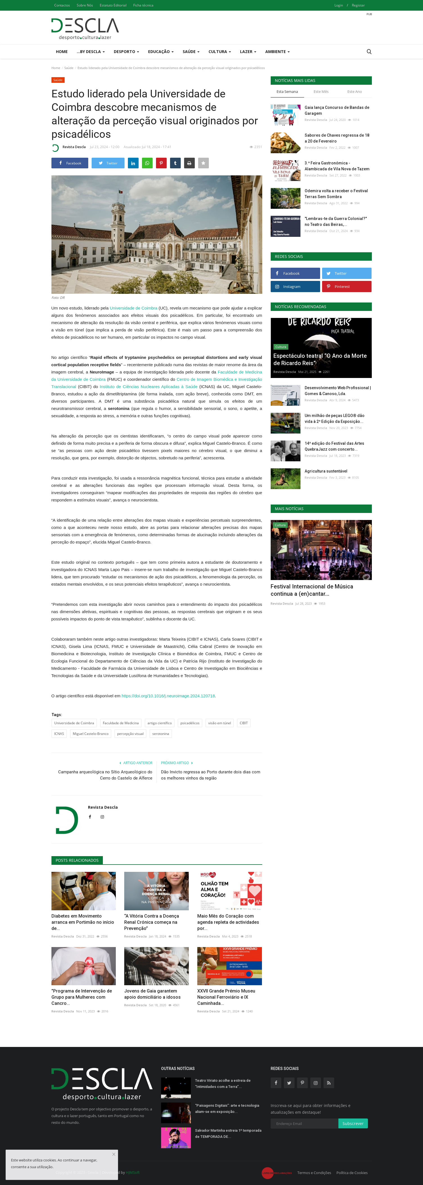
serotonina (160, 733)
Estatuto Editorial (113, 5)
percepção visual (130, 733)
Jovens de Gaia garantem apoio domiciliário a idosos (152, 994)
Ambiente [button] (277, 51)
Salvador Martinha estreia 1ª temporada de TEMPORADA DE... (228, 1133)
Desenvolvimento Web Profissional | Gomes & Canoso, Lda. (338, 391)
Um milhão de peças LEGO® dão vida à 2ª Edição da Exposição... (335, 418)
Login (338, 5)
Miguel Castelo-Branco (90, 733)
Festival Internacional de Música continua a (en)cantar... (312, 590)
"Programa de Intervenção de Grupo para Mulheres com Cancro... (81, 997)
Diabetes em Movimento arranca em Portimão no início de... (82, 922)
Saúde (68, 68)
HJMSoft (133, 1172)
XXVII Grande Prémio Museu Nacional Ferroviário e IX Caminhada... (226, 997)
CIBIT (244, 723)
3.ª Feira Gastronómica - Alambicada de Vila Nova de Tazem (337, 166)
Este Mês (321, 91)
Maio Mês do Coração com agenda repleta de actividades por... (228, 922)
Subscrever (353, 1123)
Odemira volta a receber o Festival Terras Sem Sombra (336, 194)
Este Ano (354, 91)
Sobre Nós (85, 5)
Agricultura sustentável (326, 471)
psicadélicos (190, 723)
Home (62, 51)
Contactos (62, 5)
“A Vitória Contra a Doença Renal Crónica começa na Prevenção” (151, 922)
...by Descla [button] (91, 51)
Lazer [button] (248, 51)
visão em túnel (219, 723)
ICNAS (59, 733)
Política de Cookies (352, 1172)
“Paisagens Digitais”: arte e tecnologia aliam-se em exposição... (227, 1108)
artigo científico (160, 723)
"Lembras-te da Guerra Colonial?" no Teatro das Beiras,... (336, 221)
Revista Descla (68, 148)
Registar (358, 5)
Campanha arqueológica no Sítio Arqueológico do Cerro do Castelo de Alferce (105, 775)
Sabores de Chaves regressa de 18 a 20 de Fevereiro (337, 138)
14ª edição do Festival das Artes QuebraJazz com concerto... (334, 446)
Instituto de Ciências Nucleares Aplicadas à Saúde (149, 386)
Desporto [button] (126, 51)
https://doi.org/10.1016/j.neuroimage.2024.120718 (168, 695)
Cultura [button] (220, 51)
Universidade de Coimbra (133, 308)
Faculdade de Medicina (121, 723)
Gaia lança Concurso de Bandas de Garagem (337, 110)
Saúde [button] (191, 51)
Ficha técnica (143, 5)
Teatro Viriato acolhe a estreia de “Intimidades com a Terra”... (223, 1083)
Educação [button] (161, 51)
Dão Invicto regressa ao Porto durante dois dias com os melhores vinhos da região (210, 775)
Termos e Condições (314, 1172)
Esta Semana (287, 91)
